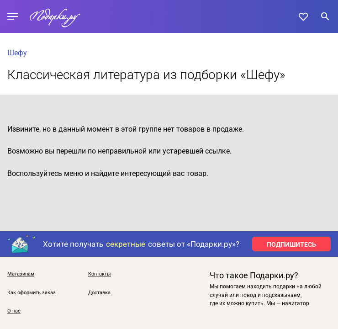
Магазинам (20, 274)
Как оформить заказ (31, 293)
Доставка (99, 293)
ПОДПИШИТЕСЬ (291, 244)
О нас (14, 311)
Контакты (99, 274)
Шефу (17, 52)
